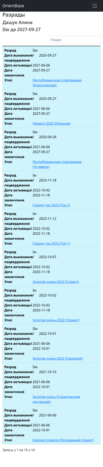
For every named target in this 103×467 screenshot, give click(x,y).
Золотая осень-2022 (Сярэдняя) (58, 358)
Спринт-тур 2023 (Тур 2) (51, 205)
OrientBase (13, 5)
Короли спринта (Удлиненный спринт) (63, 440)
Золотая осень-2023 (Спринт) (56, 281)
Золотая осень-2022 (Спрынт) (56, 320)
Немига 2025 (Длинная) (51, 123)
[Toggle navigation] (95, 6)
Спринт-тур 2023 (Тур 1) (51, 243)
